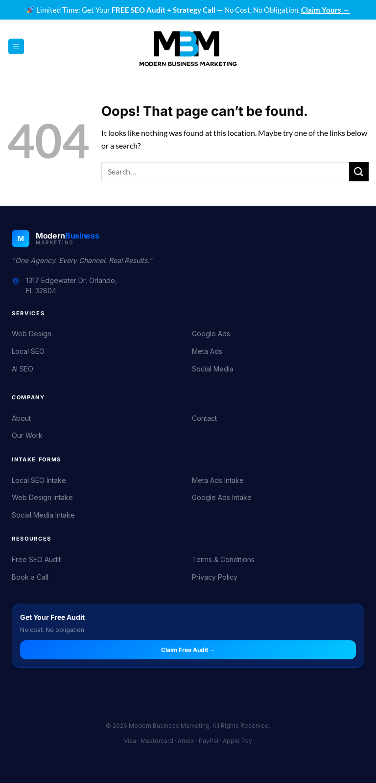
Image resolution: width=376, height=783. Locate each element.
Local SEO (28, 351)
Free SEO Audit (36, 559)
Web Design (31, 333)
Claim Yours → (325, 9)
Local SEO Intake (39, 480)
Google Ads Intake (222, 497)
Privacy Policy (214, 577)
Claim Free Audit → (188, 649)
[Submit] (359, 171)
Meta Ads (207, 351)
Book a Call (30, 577)
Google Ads (211, 333)
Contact (204, 418)
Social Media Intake (43, 515)
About (21, 418)
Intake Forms (36, 459)
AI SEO (22, 369)
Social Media (213, 369)
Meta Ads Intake (218, 480)
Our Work (27, 435)
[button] (16, 47)
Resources (31, 538)
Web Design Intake (42, 497)
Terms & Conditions (223, 559)
